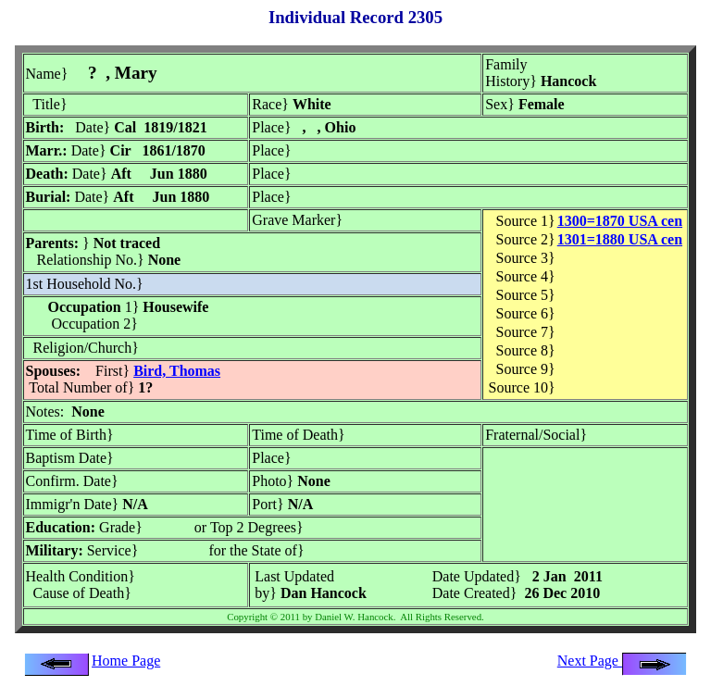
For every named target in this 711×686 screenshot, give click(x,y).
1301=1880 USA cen (619, 239)
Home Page (126, 660)
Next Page (622, 660)
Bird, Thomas (176, 371)
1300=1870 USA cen (619, 221)
